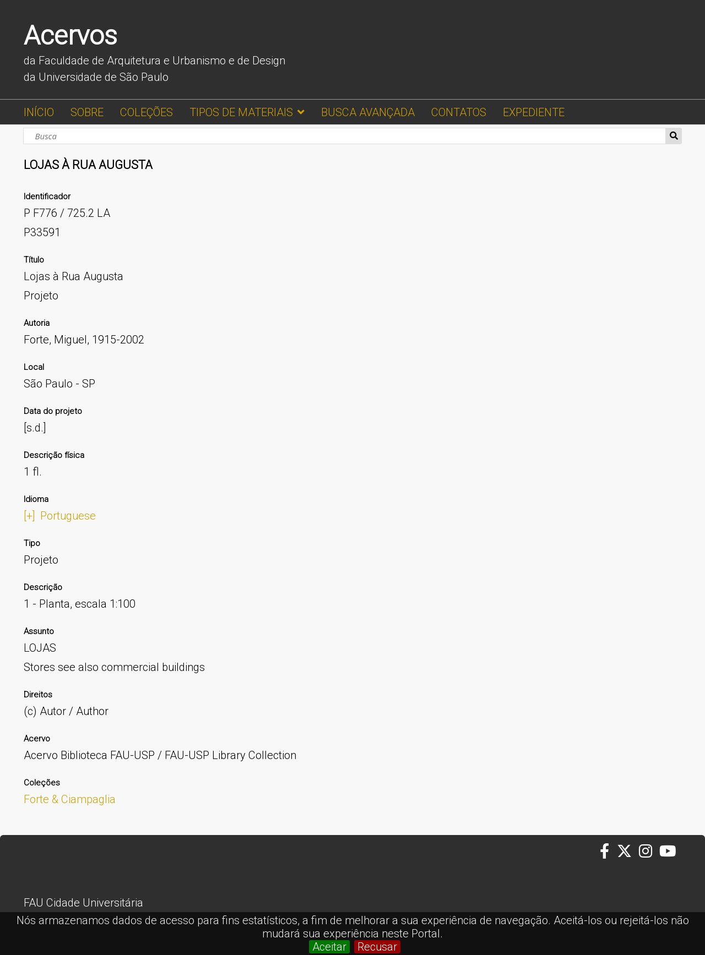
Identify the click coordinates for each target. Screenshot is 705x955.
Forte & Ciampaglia (70, 799)
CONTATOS (458, 112)
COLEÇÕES (146, 112)
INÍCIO (39, 112)
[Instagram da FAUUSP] (649, 851)
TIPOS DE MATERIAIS (241, 112)
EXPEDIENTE (534, 112)
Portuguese (68, 515)
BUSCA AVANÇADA (368, 112)
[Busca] (344, 136)
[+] (29, 515)
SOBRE (87, 112)
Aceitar (329, 946)
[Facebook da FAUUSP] (608, 851)
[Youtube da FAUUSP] (668, 851)
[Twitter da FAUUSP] (628, 851)
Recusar (377, 946)
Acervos (70, 35)
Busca (674, 136)
